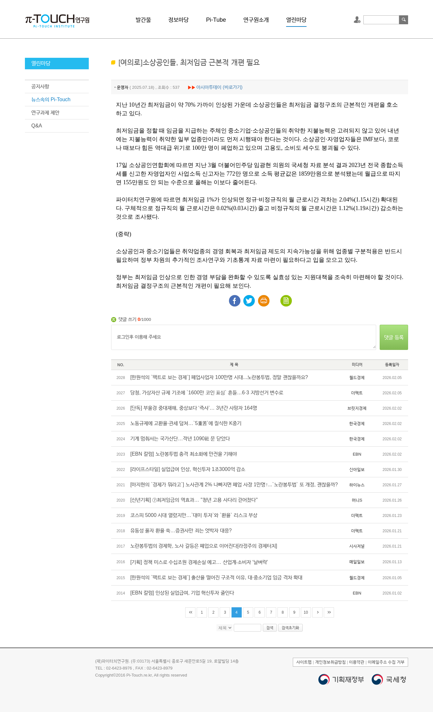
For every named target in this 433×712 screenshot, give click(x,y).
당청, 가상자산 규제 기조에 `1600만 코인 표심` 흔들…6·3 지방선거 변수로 (206, 392)
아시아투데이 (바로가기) (219, 87)
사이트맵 (304, 662)
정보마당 (178, 20)
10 (306, 612)
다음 (317, 612)
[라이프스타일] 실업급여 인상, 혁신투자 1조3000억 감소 (187, 469)
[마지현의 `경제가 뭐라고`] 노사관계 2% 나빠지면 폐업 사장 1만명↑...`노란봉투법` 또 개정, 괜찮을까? (234, 484)
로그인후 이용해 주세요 (243, 337)
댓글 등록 (393, 337)
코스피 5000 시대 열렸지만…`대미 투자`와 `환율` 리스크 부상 (193, 515)
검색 (403, 19)
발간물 (143, 20)
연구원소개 (256, 20)
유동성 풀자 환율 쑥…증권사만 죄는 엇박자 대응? (181, 530)
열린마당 (296, 20)
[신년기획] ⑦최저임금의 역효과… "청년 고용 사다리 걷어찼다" (194, 500)
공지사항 (40, 86)
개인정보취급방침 (330, 662)
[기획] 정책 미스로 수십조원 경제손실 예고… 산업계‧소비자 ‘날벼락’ (199, 562)
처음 (190, 612)
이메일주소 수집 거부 (386, 662)
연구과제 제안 (45, 112)
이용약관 (356, 662)
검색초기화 (290, 627)
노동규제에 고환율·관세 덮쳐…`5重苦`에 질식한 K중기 (185, 423)
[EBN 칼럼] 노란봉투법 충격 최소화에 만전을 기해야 (183, 454)
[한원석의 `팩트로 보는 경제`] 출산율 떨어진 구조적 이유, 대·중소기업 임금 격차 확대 (216, 577)
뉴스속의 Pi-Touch (51, 99)
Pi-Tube (216, 20)
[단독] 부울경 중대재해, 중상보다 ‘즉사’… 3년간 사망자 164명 (193, 408)
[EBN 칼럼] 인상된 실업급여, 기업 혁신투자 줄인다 (182, 592)
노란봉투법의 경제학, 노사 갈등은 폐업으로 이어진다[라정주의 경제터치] (203, 546)
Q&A (36, 125)
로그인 (358, 20)
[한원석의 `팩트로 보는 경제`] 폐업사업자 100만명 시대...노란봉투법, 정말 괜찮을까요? (219, 377)
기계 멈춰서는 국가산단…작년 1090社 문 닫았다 (180, 438)
